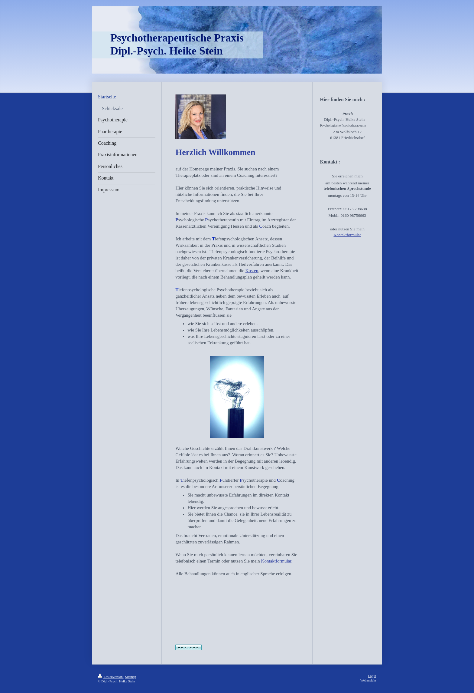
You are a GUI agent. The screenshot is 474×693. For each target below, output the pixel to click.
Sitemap (130, 676)
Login (372, 676)
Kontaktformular (347, 235)
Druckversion (111, 676)
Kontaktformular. (277, 561)
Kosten (251, 270)
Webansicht (368, 680)
